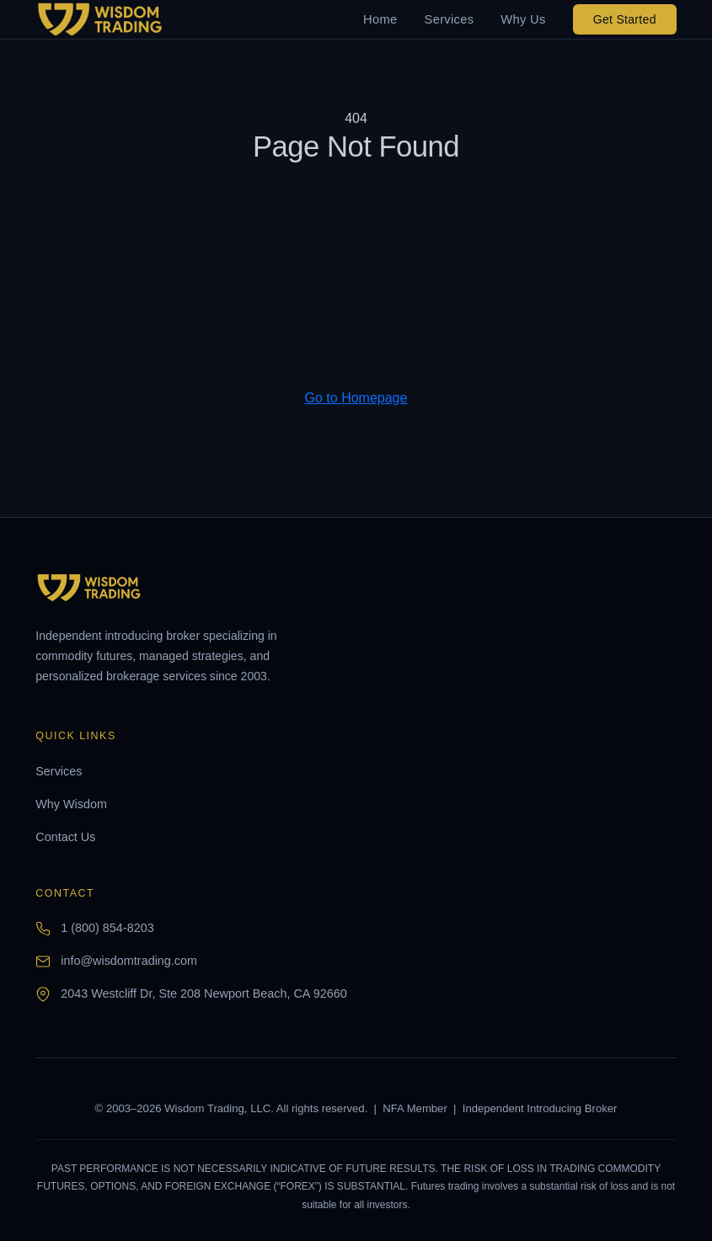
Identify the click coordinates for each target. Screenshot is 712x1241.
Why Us (523, 19)
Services (449, 19)
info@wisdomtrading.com (129, 960)
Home (380, 19)
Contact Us (65, 837)
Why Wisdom (71, 804)
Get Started (624, 19)
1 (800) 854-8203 (107, 928)
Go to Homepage (356, 398)
